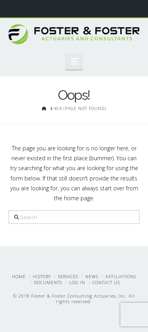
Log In (77, 282)
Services (68, 276)
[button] (73, 61)
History (42, 276)
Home (19, 276)
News (91, 276)
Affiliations (120, 276)
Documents (48, 282)
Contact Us (106, 282)
